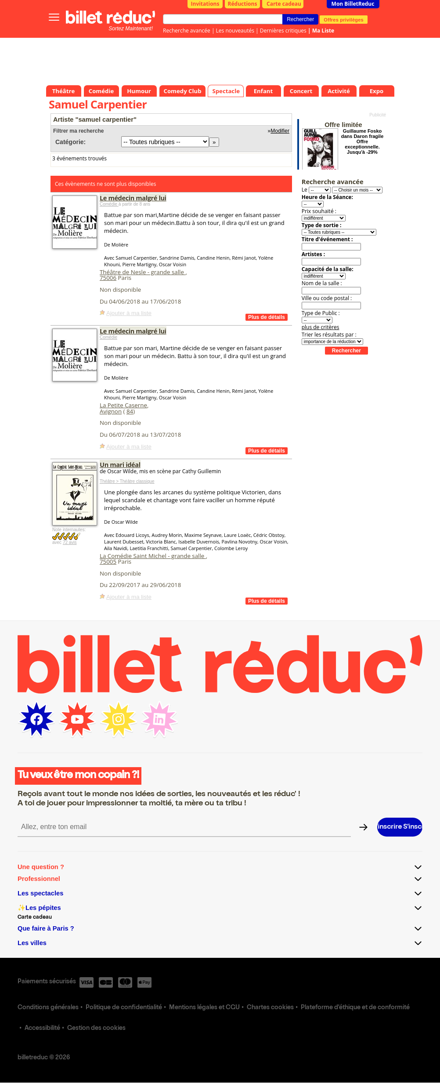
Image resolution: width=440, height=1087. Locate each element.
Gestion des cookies (96, 1028)
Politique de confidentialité (124, 1008)
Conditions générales (48, 1008)
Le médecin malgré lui (133, 197)
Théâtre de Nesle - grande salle (142, 272)
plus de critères (320, 327)
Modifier (279, 131)
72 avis (70, 542)
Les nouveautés (235, 30)
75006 (108, 278)
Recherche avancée (186, 30)
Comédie (109, 204)
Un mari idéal (120, 464)
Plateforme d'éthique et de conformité (355, 1008)
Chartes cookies (270, 1008)
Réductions (242, 3)
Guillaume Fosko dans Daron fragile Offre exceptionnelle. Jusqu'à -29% (362, 141)
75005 (108, 561)
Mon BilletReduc (353, 3)
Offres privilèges (344, 19)
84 (129, 411)
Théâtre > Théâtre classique (127, 481)
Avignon (111, 411)
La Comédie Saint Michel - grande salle (153, 556)
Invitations (205, 3)
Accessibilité (42, 1028)
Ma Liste (323, 30)
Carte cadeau (284, 3)
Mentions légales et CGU (204, 1008)
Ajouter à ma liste (128, 313)
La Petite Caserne (123, 405)
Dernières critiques (283, 30)
